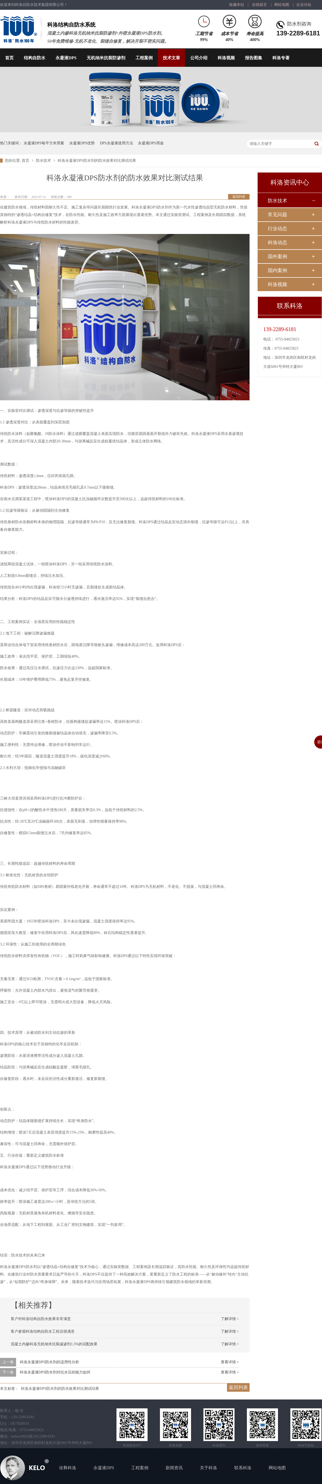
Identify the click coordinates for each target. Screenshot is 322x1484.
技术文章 (171, 58)
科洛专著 (281, 58)
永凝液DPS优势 (82, 143)
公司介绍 (198, 58)
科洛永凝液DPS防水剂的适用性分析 (49, 1362)
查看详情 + (230, 1362)
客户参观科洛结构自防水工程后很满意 (43, 1331)
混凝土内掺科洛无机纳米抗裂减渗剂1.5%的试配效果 (54, 1344)
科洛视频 (226, 58)
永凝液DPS (66, 58)
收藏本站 (236, 5)
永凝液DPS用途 (151, 143)
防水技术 (44, 161)
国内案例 (277, 270)
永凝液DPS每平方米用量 (44, 143)
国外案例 (277, 256)
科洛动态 (277, 242)
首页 (9, 58)
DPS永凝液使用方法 (116, 143)
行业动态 (277, 228)
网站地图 (281, 5)
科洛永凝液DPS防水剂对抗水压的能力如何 (55, 1372)
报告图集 (253, 58)
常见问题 (277, 214)
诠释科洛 (67, 1467)
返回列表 (238, 197)
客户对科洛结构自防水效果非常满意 (41, 1319)
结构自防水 (34, 58)
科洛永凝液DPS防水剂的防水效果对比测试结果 (97, 161)
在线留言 (259, 5)
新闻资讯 (174, 1467)
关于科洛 (208, 1467)
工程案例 (144, 58)
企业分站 (303, 5)
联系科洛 (242, 1467)
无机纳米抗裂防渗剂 (106, 58)
